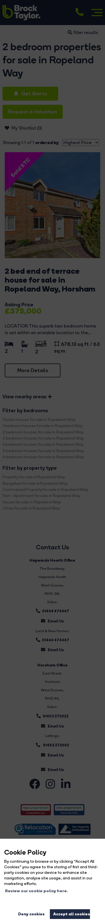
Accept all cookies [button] (71, 914)
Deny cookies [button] (31, 914)
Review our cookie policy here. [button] (36, 891)
